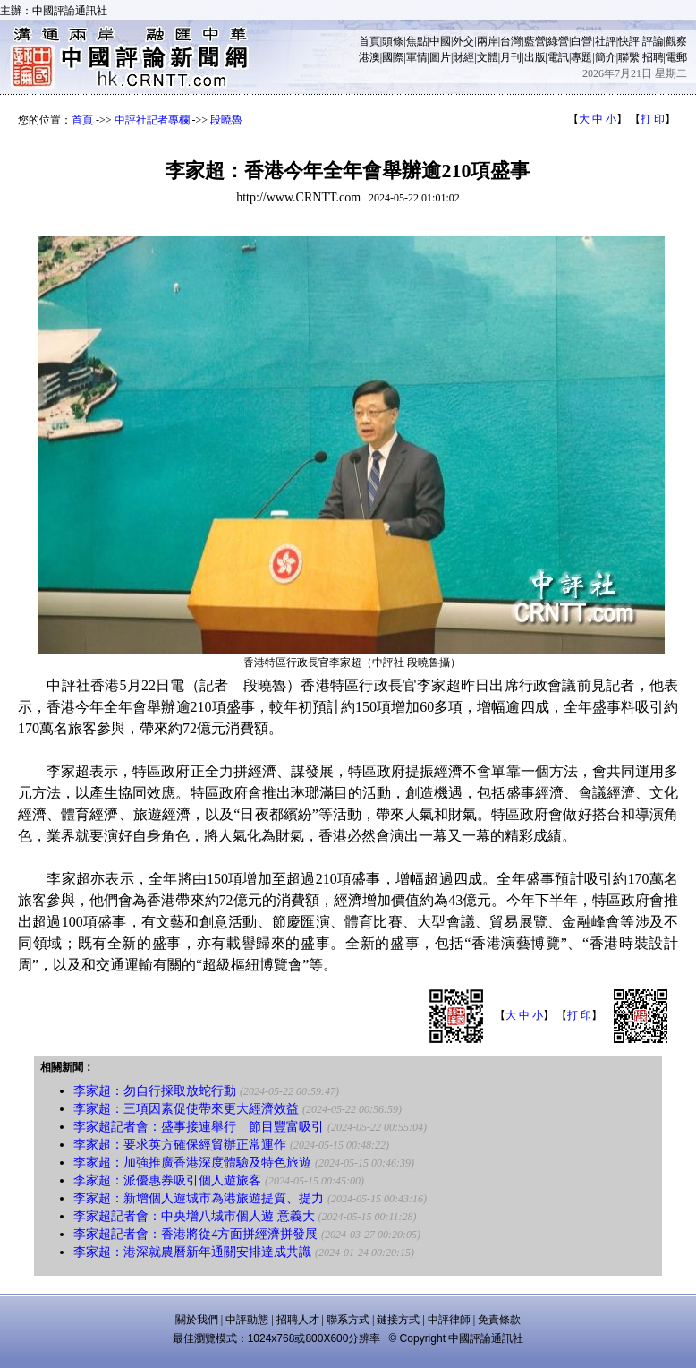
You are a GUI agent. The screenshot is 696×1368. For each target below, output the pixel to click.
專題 (581, 57)
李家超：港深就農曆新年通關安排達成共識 (192, 1252)
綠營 (558, 41)
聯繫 (629, 57)
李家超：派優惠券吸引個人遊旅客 (167, 1180)
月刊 (511, 57)
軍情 (417, 57)
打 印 (653, 119)
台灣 (511, 41)
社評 (605, 41)
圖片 (440, 57)
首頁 (369, 41)
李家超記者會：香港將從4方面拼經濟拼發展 (195, 1234)
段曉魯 (226, 120)
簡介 (605, 57)
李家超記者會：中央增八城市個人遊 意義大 (194, 1216)
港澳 (369, 57)
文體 (487, 57)
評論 (653, 41)
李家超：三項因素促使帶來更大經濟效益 (186, 1109)
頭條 (392, 41)
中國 (440, 41)
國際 (392, 57)
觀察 (676, 41)
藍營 (535, 41)
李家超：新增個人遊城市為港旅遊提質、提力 (198, 1198)
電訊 (558, 57)
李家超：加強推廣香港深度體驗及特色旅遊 (192, 1162)
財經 (463, 57)
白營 (581, 41)
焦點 (417, 41)
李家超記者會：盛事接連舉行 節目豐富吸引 (198, 1126)
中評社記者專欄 (152, 120)
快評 (629, 41)
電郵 (676, 57)
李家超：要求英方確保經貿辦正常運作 (179, 1144)
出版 (535, 57)
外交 (463, 41)
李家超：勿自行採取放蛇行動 (154, 1091)
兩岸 (487, 41)
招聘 (653, 57)
